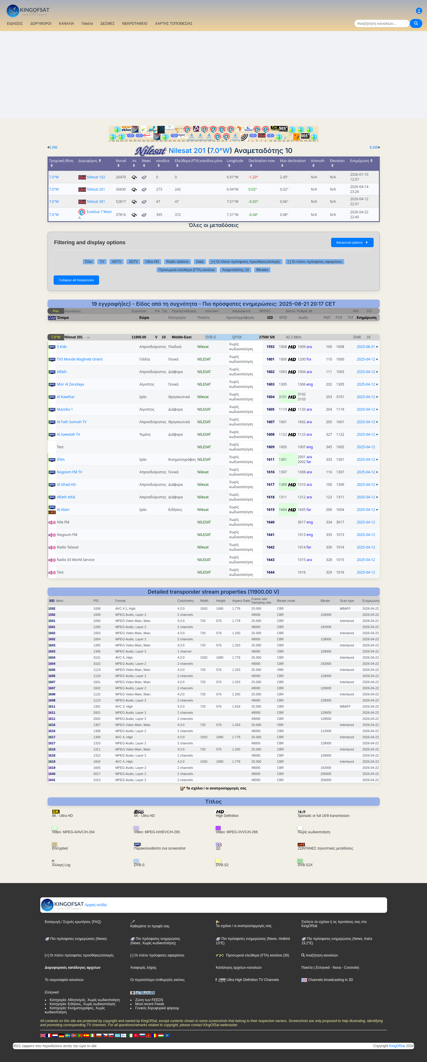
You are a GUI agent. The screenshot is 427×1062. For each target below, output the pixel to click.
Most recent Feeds (149, 1004)
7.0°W (220, 150)
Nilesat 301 (96, 201)
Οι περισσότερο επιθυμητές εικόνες (157, 980)
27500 (264, 337)
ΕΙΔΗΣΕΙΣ (15, 24)
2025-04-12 (366, 359)
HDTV (117, 262)
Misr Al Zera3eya (70, 384)
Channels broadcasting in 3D (327, 980)
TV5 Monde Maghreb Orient (80, 359)
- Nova (335, 968)
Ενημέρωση (367, 317)
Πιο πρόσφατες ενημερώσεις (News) (76, 939)
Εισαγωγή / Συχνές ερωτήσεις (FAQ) (73, 922)
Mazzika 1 (65, 409)
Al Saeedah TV (68, 434)
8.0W (374, 147)
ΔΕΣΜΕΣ (108, 24)
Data (199, 262)
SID (270, 317)
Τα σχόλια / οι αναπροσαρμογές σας (216, 788)
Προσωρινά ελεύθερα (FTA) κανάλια (187, 270)
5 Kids (62, 346)
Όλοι (88, 262)
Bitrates (262, 270)
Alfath (61, 371)
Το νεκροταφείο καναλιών (64, 980)
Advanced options (352, 242)
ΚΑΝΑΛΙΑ (66, 24)
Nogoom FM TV (69, 472)
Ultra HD (152, 262)
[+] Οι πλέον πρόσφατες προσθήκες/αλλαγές (245, 262)
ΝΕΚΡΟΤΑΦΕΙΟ (134, 24)
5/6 (272, 337)
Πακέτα (87, 24)
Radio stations (177, 262)
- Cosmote (349, 968)
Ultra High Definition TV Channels (247, 980)
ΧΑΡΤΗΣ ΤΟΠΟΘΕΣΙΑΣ (174, 24)
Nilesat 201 (187, 150)
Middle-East (181, 337)
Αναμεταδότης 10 (235, 270)
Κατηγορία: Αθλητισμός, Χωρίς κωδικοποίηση (85, 1000)
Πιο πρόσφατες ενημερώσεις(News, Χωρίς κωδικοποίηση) (155, 941)
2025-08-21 (366, 346)
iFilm (61, 459)
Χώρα (144, 317)
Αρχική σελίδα (74, 905)
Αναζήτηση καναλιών (319, 955)
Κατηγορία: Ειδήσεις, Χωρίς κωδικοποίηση (82, 1004)
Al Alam (63, 509)
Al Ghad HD (66, 484)
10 (164, 337)
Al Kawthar (66, 396)
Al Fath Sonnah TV (72, 421)
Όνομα (63, 317)
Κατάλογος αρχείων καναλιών (238, 968)
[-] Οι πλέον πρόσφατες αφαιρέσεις (315, 262)
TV (102, 262)
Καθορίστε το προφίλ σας (150, 924)
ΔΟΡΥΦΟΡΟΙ (40, 24)
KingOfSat (397, 1046)
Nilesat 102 (96, 177)
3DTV (133, 262)
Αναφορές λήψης (143, 968)
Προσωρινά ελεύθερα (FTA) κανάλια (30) (252, 955)
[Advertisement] (214, 75)
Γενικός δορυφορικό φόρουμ (157, 1008)
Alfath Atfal (66, 497)
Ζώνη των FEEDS (149, 1000)
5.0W (53, 147)
